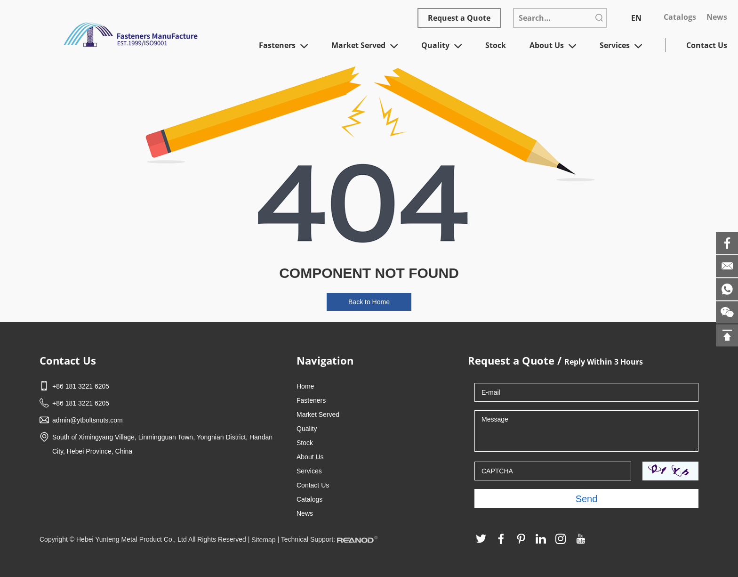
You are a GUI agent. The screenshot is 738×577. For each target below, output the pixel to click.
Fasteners (283, 46)
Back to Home (369, 302)
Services (621, 46)
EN (636, 18)
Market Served (364, 46)
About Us (552, 46)
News (716, 17)
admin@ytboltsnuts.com (87, 420)
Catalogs (680, 17)
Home (305, 386)
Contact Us (706, 45)
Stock (495, 45)
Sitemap (263, 540)
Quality (441, 46)
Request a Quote (459, 18)
